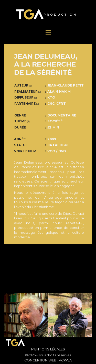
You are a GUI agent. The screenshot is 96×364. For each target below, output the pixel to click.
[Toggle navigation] (48, 32)
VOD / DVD (56, 151)
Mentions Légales (48, 349)
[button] (10, 315)
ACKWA (65, 360)
